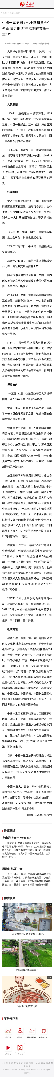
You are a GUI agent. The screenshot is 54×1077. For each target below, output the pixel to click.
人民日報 (8, 1032)
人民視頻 (8, 1049)
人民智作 (20, 1049)
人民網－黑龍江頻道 (40, 43)
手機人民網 (32, 1032)
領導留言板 (43, 1032)
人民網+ (20, 1032)
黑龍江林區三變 (12, 869)
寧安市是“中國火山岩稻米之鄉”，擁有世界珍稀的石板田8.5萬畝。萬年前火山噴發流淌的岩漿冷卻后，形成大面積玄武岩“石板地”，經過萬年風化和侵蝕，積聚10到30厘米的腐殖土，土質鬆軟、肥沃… (26, 850)
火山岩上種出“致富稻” (16, 838)
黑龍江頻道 (15, 13)
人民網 (3, 13)
